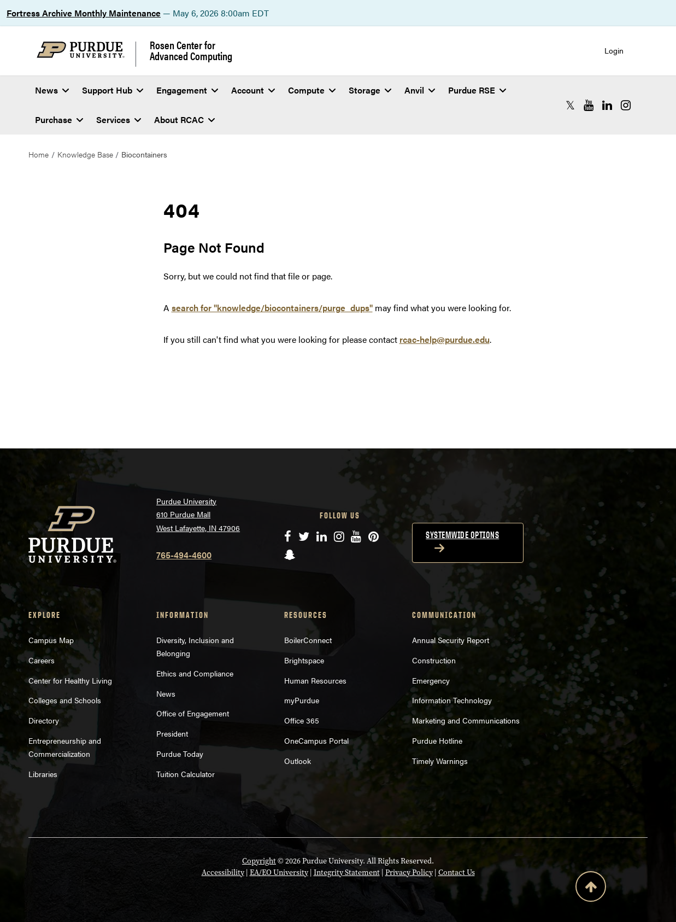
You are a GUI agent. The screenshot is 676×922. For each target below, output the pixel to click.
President (172, 733)
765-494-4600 (183, 554)
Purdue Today (179, 753)
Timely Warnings (440, 760)
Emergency (431, 680)
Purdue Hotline (437, 740)
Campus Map (51, 639)
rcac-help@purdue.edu (444, 339)
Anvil (419, 90)
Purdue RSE (477, 90)
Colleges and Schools (64, 700)
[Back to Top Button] (590, 888)
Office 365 (301, 720)
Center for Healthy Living (70, 680)
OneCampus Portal (316, 740)
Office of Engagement (192, 713)
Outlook (297, 760)
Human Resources (315, 680)
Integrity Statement (347, 872)
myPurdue (301, 700)
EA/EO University (279, 872)
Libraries (42, 773)
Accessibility (223, 872)
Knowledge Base (85, 154)
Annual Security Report (450, 639)
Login (614, 50)
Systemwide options (462, 534)
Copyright (259, 861)
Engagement (187, 90)
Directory (43, 720)
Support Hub (112, 90)
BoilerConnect (308, 639)
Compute (312, 90)
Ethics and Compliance (194, 673)
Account (253, 90)
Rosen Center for (191, 50)
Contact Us (456, 872)
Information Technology (452, 700)
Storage (370, 90)
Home (38, 154)
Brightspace (304, 660)
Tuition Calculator (185, 773)
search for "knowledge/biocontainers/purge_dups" (272, 307)
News (52, 90)
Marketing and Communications (466, 720)
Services (118, 119)
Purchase (59, 119)
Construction (434, 660)
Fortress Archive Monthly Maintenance (84, 13)
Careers (41, 660)
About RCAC (184, 119)
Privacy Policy (409, 872)
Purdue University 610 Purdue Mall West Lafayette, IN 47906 (198, 514)
